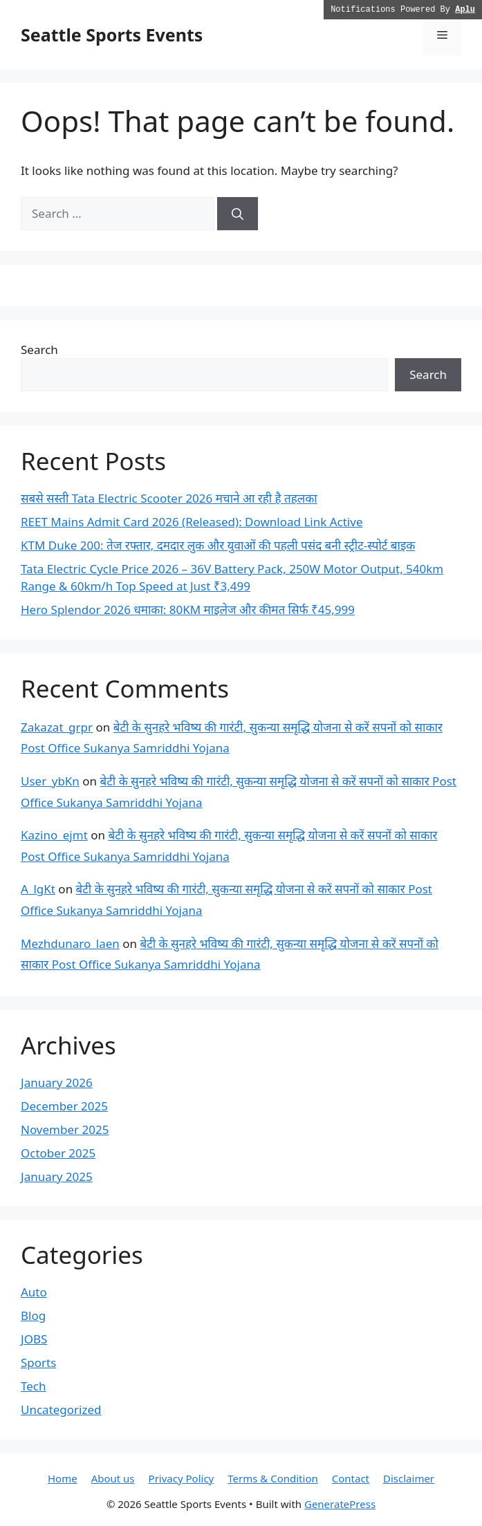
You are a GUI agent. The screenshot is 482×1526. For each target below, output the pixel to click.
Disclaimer (408, 1478)
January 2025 (57, 1176)
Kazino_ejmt (54, 835)
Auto (34, 1292)
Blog (33, 1315)
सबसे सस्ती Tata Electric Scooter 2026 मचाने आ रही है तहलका (169, 498)
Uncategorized (61, 1409)
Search (39, 349)
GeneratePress (340, 1504)
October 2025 (58, 1153)
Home (62, 1478)
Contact (350, 1478)
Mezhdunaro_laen (70, 943)
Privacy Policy (181, 1478)
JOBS (34, 1339)
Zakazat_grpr (57, 727)
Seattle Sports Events (112, 34)
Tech (33, 1386)
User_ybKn (50, 781)
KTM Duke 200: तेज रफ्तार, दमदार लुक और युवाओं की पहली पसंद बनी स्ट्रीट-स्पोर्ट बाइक (218, 545)
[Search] (237, 213)
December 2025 (64, 1106)
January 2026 (57, 1082)
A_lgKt (38, 889)
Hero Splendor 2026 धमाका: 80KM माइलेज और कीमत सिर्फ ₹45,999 (188, 609)
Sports (38, 1362)
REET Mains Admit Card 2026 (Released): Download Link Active (191, 522)
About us (113, 1478)
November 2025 (65, 1129)
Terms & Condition (273, 1478)
